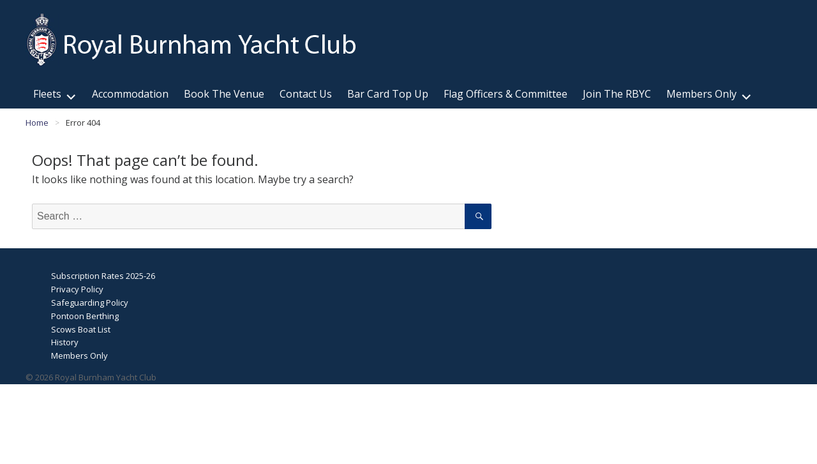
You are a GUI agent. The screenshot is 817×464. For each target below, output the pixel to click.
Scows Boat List (80, 329)
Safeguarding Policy (89, 302)
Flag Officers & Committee (505, 94)
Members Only (701, 94)
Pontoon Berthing (85, 316)
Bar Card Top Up (387, 94)
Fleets (47, 94)
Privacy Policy (77, 289)
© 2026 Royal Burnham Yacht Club (91, 377)
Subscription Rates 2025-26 (103, 275)
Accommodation (130, 94)
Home (37, 122)
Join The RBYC (617, 94)
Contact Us (306, 94)
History (65, 342)
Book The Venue (224, 94)
